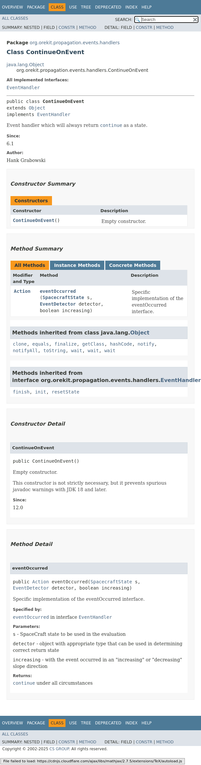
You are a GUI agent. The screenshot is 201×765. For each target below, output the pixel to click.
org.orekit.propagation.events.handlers (74, 42)
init (40, 391)
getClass (93, 344)
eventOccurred (58, 291)
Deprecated (108, 7)
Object (37, 108)
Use (73, 7)
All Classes (15, 18)
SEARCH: (124, 19)
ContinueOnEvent (33, 220)
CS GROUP (59, 749)
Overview (12, 7)
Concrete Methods (133, 265)
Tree (86, 7)
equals (40, 344)
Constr (67, 27)
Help (146, 7)
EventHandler (23, 87)
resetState (65, 391)
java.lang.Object (25, 64)
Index (131, 7)
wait (76, 350)
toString (54, 350)
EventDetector (58, 304)
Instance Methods (77, 265)
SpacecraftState (63, 297)
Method (87, 27)
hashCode (121, 344)
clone (20, 344)
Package (36, 7)
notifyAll (25, 350)
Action (22, 291)
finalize (65, 344)
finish (21, 391)
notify (146, 344)
